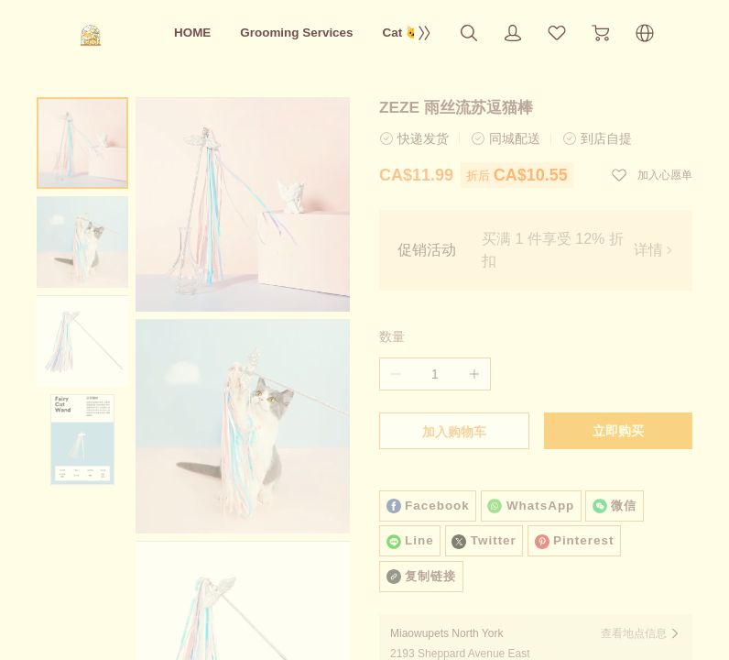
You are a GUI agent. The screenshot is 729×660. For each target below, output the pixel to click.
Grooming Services (296, 32)
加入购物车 (454, 431)
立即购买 (618, 431)
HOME (192, 32)
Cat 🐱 (402, 32)
